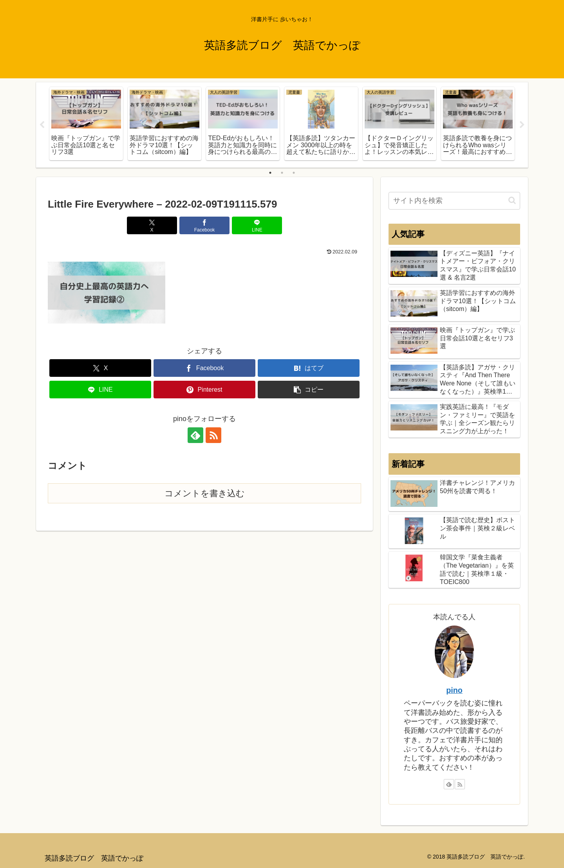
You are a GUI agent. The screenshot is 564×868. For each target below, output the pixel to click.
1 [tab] (270, 173)
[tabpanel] (86, 123)
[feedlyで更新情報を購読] (195, 435)
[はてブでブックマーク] (309, 368)
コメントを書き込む (204, 493)
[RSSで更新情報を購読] (213, 435)
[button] (309, 390)
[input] (454, 201)
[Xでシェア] (152, 225)
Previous (42, 125)
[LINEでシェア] (257, 225)
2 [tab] (282, 173)
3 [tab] (294, 173)
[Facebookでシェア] (204, 225)
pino (454, 690)
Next (522, 125)
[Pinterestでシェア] (204, 390)
